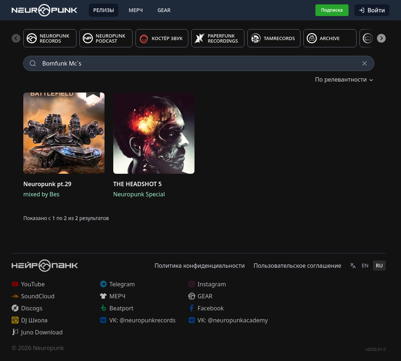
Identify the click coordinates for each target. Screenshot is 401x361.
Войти (372, 10)
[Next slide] (381, 38)
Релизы (103, 10)
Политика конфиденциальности (199, 266)
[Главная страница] (44, 10)
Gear (163, 10)
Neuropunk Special (139, 194)
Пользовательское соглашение (297, 266)
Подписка (332, 10)
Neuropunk (48, 348)
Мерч (136, 10)
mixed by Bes (41, 194)
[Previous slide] (16, 38)
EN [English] (365, 265)
